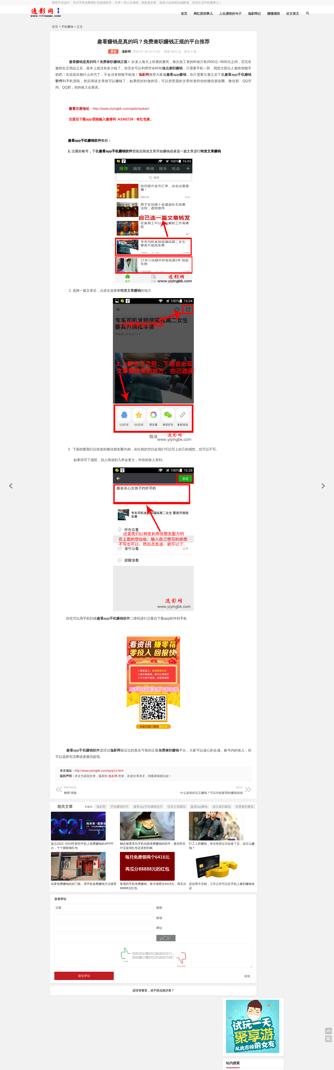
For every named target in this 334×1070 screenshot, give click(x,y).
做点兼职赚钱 (187, 834)
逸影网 (108, 51)
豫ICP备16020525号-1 (113, 1052)
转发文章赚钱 (142, 834)
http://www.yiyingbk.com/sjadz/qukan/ (121, 115)
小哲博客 (76, 1058)
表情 (210, 1013)
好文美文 (264, 13)
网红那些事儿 (174, 13)
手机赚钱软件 (85, 834)
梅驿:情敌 (99, 809)
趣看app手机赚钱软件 (113, 834)
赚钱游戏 (83, 1063)
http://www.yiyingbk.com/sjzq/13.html (99, 789)
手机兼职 (116, 1063)
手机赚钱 (67, 26)
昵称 (141, 944)
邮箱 (141, 955)
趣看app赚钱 (164, 834)
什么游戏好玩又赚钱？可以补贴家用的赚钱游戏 (170, 809)
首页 (155, 13)
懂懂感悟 (244, 13)
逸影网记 (225, 13)
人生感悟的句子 (201, 13)
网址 (141, 965)
